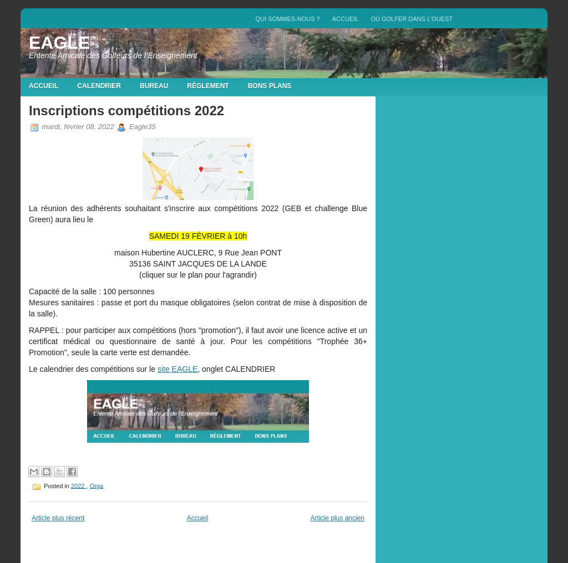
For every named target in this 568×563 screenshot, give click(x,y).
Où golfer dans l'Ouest (412, 19)
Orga (96, 485)
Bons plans (270, 86)
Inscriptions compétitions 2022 (126, 110)
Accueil (345, 19)
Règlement (208, 86)
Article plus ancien (337, 518)
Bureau (154, 86)
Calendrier (99, 86)
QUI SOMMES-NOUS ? (288, 19)
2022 (79, 485)
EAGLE (59, 43)
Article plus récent (58, 518)
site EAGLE (177, 369)
